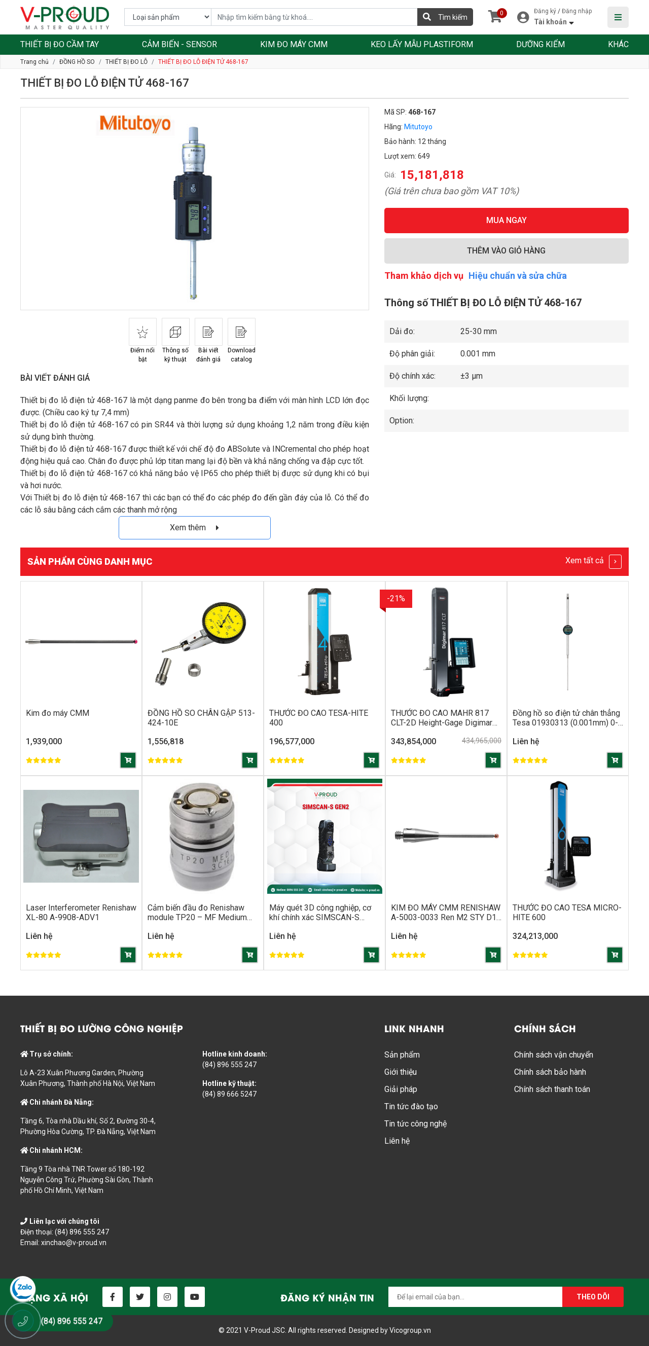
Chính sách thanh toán (552, 1089)
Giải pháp (400, 1089)
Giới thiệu (400, 1072)
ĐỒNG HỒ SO (77, 61)
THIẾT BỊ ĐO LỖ (126, 61)
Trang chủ (34, 61)
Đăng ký (545, 11)
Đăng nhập (577, 11)
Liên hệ (397, 1141)
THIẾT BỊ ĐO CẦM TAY (59, 44)
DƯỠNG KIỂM (540, 44)
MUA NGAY (506, 220)
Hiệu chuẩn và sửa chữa (517, 275)
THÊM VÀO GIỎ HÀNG (506, 251)
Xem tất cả (593, 562)
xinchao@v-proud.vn (73, 1243)
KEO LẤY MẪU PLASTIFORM (422, 44)
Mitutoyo (418, 127)
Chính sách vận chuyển (553, 1055)
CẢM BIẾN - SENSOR (179, 44)
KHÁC (618, 44)
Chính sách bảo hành (550, 1072)
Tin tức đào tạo (411, 1106)
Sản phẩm (402, 1055)
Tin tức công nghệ (415, 1124)
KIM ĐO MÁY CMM (294, 44)
